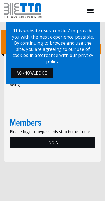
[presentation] (52, 101)
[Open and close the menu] (71, 10)
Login (52, 142)
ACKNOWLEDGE (32, 72)
